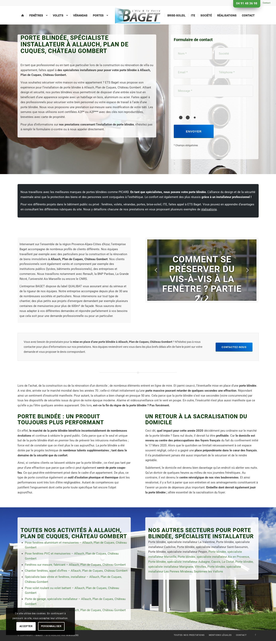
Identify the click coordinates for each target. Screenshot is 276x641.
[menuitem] (265, 3)
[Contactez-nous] (234, 347)
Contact (266, 3)
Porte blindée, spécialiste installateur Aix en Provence (213, 557)
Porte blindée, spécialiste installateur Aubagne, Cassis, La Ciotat (191, 562)
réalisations (209, 209)
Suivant (247, 270)
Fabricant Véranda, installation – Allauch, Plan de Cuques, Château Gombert (75, 610)
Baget (39, 635)
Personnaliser (51, 626)
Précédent (156, 270)
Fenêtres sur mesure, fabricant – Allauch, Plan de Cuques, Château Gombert (75, 565)
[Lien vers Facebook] (256, 635)
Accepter (26, 626)
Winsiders (72, 635)
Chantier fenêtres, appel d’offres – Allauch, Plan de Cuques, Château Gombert (76, 570)
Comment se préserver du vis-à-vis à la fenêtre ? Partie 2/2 (202, 279)
